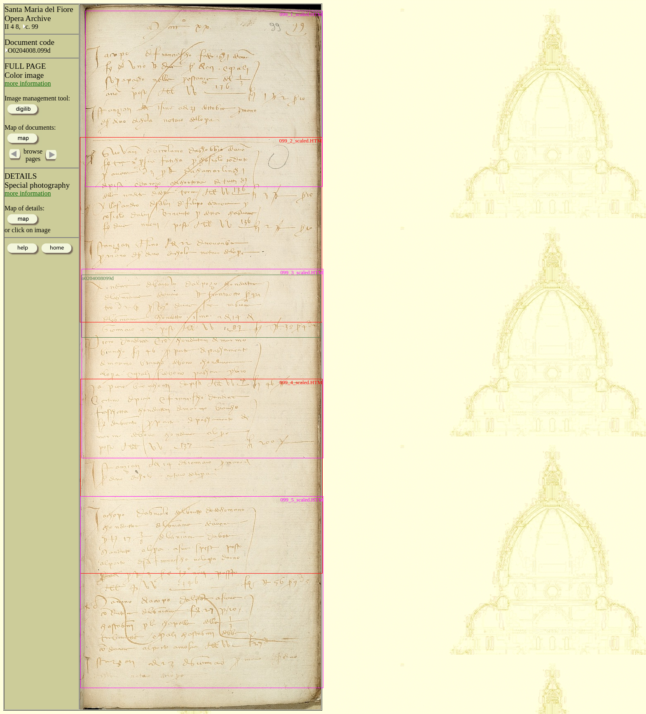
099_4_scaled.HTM (300, 382)
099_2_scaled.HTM (300, 141)
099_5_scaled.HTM (301, 500)
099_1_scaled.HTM (300, 14)
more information (28, 83)
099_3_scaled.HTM (301, 272)
